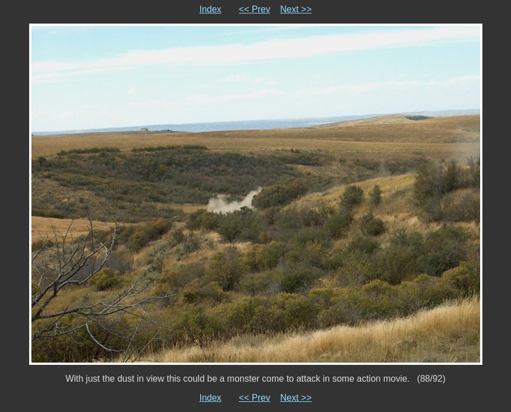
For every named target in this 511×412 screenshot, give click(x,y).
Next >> (296, 9)
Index (210, 9)
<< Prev (254, 9)
